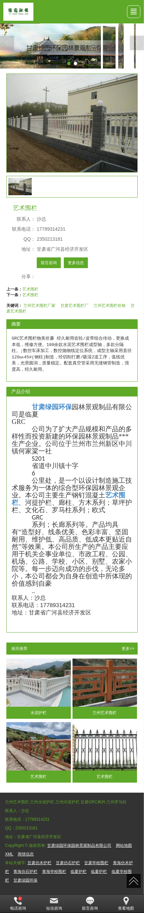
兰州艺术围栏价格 (110, 305)
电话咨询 (18, 904)
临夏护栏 (78, 871)
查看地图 (126, 904)
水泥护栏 (38, 712)
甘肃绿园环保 (25, 880)
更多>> (128, 648)
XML (9, 854)
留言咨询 (49, 262)
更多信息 (76, 262)
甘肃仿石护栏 (68, 863)
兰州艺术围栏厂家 (39, 305)
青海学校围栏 (54, 871)
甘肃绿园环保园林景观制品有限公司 (79, 845)
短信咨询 (54, 904)
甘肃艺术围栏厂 (74, 305)
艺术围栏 (30, 289)
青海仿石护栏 (25, 871)
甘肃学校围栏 (96, 863)
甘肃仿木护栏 (39, 863)
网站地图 (124, 845)
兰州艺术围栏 (105, 712)
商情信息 (26, 854)
